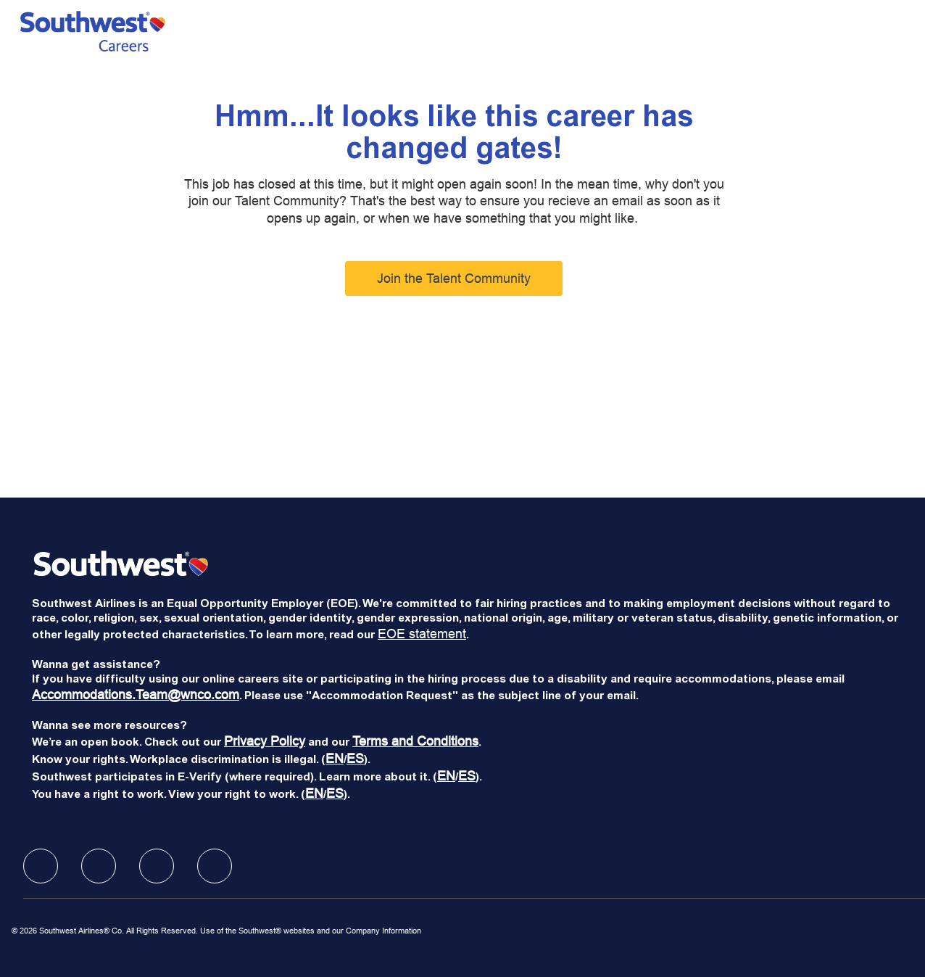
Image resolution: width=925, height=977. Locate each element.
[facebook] (40, 866)
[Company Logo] (92, 31)
